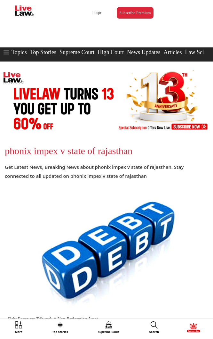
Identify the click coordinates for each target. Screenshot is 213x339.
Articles (172, 52)
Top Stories (43, 52)
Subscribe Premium (135, 13)
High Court (111, 52)
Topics (19, 52)
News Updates (143, 52)
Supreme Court (77, 52)
